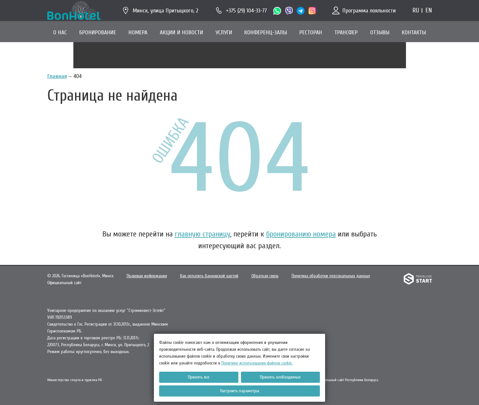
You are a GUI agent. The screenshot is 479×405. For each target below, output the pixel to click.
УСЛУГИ (224, 32)
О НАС (60, 32)
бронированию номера (301, 234)
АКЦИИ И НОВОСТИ (181, 32)
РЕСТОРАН (310, 32)
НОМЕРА (137, 32)
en (429, 10)
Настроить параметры (239, 391)
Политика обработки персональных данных (331, 276)
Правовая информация (147, 276)
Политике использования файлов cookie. (256, 363)
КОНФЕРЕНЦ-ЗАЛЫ (265, 32)
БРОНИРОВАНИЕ (97, 32)
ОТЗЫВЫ (379, 32)
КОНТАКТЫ (414, 32)
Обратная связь (264, 276)
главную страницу (202, 234)
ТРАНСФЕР (346, 32)
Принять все (198, 377)
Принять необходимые (280, 377)
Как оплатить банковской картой (209, 276)
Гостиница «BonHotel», (87, 276)
